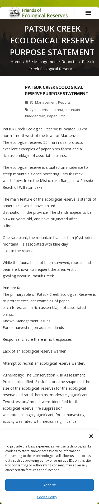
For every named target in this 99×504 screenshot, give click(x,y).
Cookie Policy (47, 497)
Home (16, 61)
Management (46, 61)
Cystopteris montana (46, 109)
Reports (69, 61)
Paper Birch (56, 116)
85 (28, 61)
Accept (49, 484)
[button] (91, 436)
